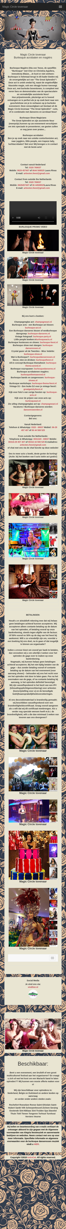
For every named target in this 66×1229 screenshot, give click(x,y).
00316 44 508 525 (36, 442)
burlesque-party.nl (42, 336)
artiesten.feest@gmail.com (37, 173)
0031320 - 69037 (41, 439)
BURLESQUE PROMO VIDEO (33, 213)
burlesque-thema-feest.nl (44, 383)
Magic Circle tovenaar (15, 6)
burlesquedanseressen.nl (42, 357)
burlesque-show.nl (33, 354)
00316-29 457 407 (16, 442)
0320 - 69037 (37, 427)
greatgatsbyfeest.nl (33, 389)
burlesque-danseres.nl (39, 333)
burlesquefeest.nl (44, 360)
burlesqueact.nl (33, 401)
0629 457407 (23, 170)
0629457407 (23, 185)
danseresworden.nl (33, 410)
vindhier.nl (33, 987)
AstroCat (31, 1157)
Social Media (33, 980)
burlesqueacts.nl (44, 339)
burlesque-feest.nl (49, 342)
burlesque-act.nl (33, 328)
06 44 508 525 (38, 430)
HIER (36, 1144)
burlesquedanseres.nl (44, 369)
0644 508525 (38, 170)
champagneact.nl (43, 322)
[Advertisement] (33, 1195)
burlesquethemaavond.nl (33, 374)
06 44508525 (38, 185)
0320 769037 (35, 167)
